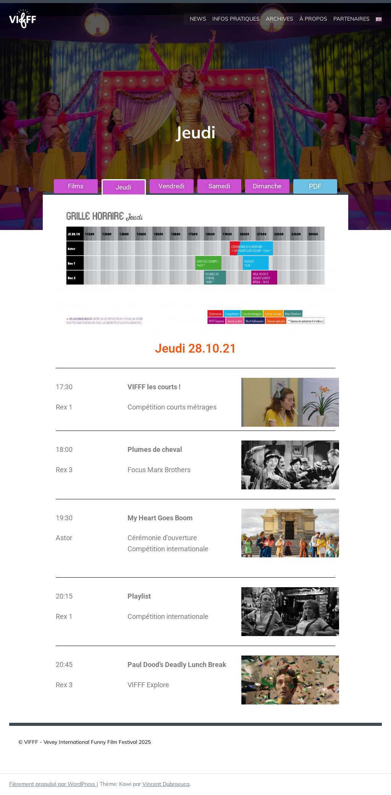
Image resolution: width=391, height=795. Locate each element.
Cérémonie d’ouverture (162, 538)
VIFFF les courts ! (154, 387)
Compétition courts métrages (172, 407)
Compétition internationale (168, 549)
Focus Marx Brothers (159, 470)
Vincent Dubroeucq (165, 784)
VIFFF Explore (148, 685)
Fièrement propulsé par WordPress (53, 784)
